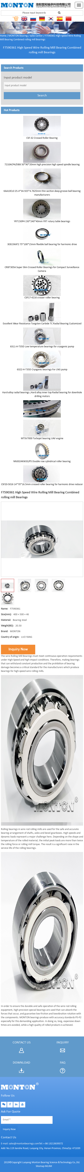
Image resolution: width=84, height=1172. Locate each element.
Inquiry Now (18, 649)
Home (3, 35)
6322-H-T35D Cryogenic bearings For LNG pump (42, 369)
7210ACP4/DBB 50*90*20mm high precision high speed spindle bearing (42, 164)
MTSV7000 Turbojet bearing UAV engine (42, 438)
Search (42, 95)
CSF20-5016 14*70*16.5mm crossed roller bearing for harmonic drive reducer (42, 484)
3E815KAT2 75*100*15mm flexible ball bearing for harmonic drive (42, 244)
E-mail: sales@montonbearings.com (20, 1143)
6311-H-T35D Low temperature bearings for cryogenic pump (42, 346)
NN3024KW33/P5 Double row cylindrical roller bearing (42, 461)
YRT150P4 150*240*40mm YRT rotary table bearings (42, 221)
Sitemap (40, 1166)
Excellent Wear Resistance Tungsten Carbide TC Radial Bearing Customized (42, 323)
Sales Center (36, 35)
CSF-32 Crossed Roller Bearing (42, 138)
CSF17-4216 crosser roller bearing (42, 297)
